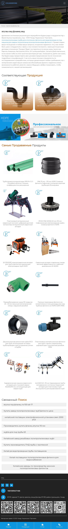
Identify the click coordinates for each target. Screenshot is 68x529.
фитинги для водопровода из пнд (48, 40)
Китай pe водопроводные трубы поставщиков (25, 451)
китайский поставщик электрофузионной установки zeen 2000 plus (34, 418)
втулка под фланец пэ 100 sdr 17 (18, 405)
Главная (3, 26)
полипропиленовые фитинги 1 (40, 42)
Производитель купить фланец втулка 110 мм (24, 426)
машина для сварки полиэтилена (15, 42)
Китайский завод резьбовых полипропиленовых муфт (29, 438)
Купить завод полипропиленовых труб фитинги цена (28, 411)
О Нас (42, 525)
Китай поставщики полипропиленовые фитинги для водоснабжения (34, 458)
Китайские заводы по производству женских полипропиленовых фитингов (34, 467)
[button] (63, 94)
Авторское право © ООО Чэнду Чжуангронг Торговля (18, 518)
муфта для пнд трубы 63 (15, 432)
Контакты (59, 525)
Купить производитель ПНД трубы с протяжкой (26, 445)
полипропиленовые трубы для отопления (18, 40)
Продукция (25, 525)
